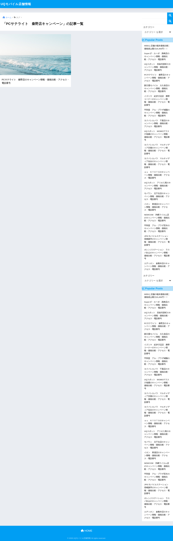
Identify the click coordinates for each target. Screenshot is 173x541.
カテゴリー (148, 27)
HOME (86, 530)
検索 (170, 15)
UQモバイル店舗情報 (16, 4)
